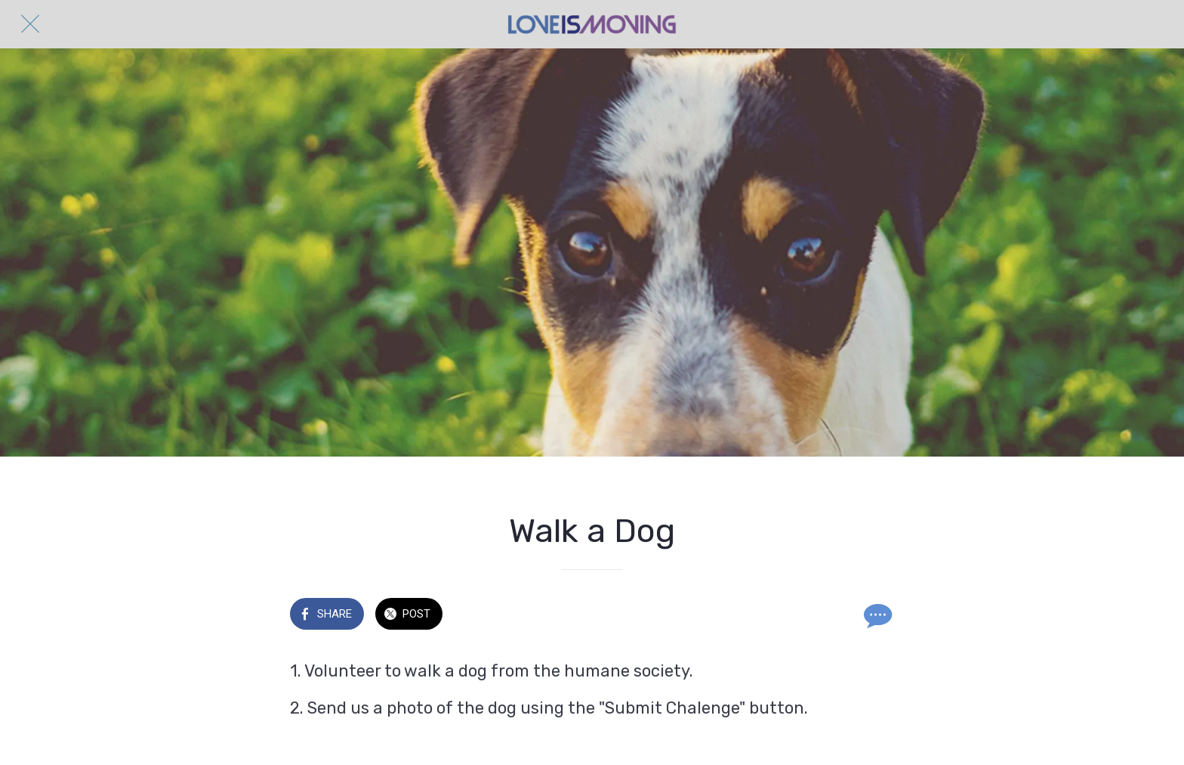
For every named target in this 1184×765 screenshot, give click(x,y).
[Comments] (876, 615)
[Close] (30, 24)
